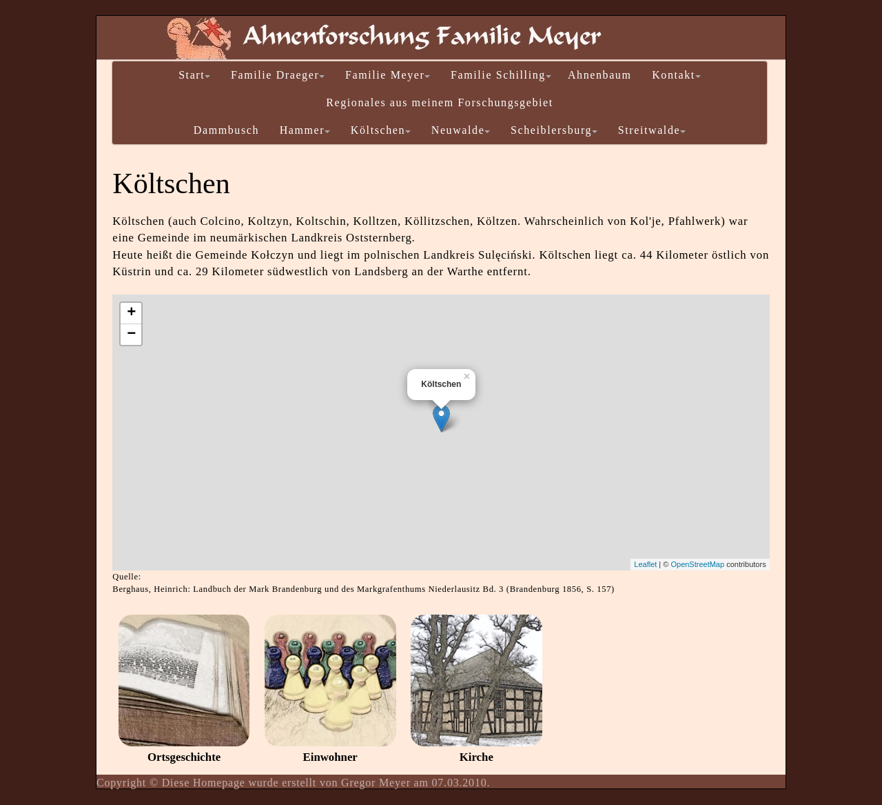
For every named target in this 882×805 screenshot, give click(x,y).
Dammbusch (226, 130)
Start (194, 75)
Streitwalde (652, 130)
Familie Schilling (501, 75)
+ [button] (131, 313)
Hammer (305, 130)
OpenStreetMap (697, 564)
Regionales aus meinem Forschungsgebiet (439, 102)
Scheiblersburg (554, 130)
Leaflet (645, 564)
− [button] (131, 334)
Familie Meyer (387, 75)
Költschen (381, 130)
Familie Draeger (278, 75)
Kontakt (676, 75)
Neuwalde (461, 130)
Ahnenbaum (600, 75)
